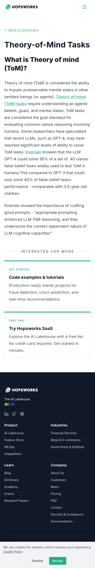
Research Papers (16, 500)
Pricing (56, 493)
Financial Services (64, 433)
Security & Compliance (67, 514)
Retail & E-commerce (66, 440)
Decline (37, 561)
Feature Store (14, 440)
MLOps (9, 447)
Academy (11, 487)
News (55, 487)
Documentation (62, 521)
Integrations (12, 454)
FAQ (54, 500)
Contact (56, 507)
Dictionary (11, 480)
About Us (57, 473)
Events (9, 493)
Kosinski (33, 152)
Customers (58, 480)
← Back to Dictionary (21, 30)
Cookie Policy (13, 551)
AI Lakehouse (14, 433)
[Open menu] (85, 6)
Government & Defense (67, 447)
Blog (7, 473)
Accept (58, 561)
